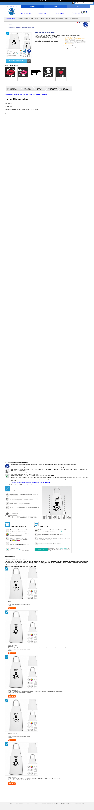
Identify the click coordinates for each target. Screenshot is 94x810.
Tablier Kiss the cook (9, 77)
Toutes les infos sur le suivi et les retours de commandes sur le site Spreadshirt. (31, 482)
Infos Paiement (19, 803)
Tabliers (66, 18)
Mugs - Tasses (59, 18)
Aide (78, 6)
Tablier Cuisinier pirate (48, 77)
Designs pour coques (78, 13)
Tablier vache (33, 77)
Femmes (26, 18)
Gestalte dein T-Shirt (66, 803)
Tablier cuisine (59, 77)
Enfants (31, 18)
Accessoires (52, 18)
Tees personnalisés (10, 18)
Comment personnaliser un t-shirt (50, 803)
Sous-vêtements (74, 18)
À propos (36, 803)
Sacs (46, 18)
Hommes (20, 18)
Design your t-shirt (79, 803)
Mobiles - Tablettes (39, 18)
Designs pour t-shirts (26, 13)
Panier (55, 6)
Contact (32, 6)
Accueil (12, 6)
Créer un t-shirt (42, 13)
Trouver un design (60, 13)
